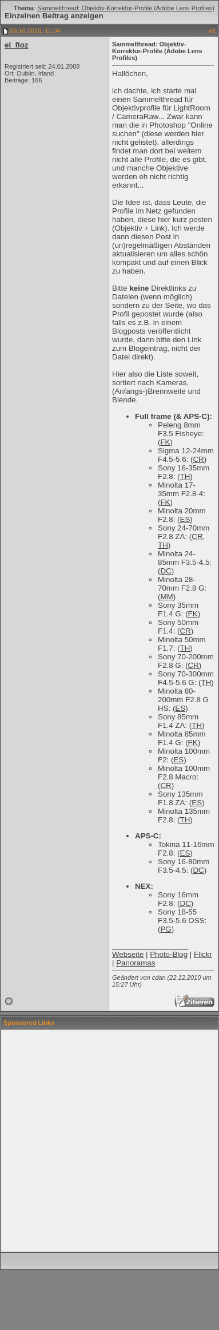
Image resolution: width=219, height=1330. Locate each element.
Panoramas (135, 963)
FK (165, 442)
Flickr (203, 954)
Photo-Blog (169, 954)
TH (185, 476)
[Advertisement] (107, 1141)
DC (165, 571)
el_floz (16, 45)
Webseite (128, 954)
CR (198, 459)
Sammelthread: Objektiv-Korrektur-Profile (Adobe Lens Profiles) (125, 8)
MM (166, 596)
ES (185, 519)
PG (165, 929)
